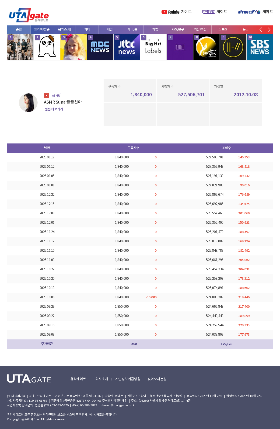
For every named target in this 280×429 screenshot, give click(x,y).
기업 (155, 29)
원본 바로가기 (54, 109)
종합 (19, 29)
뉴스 (245, 29)
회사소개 (101, 379)
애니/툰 (132, 29)
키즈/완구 (177, 29)
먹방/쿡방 (200, 29)
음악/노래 (64, 29)
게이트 (186, 12)
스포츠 (222, 29)
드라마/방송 (42, 29)
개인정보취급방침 (127, 379)
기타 (87, 29)
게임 (110, 29)
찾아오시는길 (157, 379)
